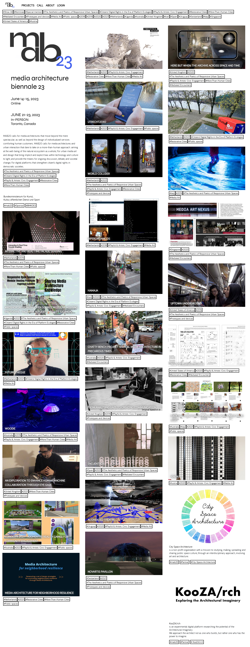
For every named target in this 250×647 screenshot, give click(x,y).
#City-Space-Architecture (203, 562)
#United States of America (15, 21)
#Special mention (33, 11)
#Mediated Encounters (13, 16)
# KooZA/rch (197, 641)
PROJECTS (28, 5)
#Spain (173, 16)
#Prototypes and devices (37, 16)
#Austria (33, 21)
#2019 (90, 16)
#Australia (139, 16)
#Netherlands (116, 16)
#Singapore (215, 16)
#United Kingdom (154, 16)
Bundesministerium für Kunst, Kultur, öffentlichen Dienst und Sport (22, 198)
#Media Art (56, 16)
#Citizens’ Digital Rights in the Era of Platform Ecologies (125, 11)
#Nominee (19, 11)
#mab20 (8, 205)
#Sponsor (19, 205)
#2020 (97, 16)
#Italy (205, 16)
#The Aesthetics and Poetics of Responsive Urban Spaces (70, 11)
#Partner (184, 562)
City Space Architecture (180, 546)
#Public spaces (70, 16)
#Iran (166, 16)
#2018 (82, 16)
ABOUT (50, 5)
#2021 (106, 16)
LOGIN (61, 5)
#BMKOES (31, 205)
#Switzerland (195, 16)
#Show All (8, 11)
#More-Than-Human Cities (220, 11)
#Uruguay (183, 16)
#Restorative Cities (198, 11)
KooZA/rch (174, 623)
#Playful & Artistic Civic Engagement (170, 11)
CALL (40, 5)
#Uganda (129, 16)
